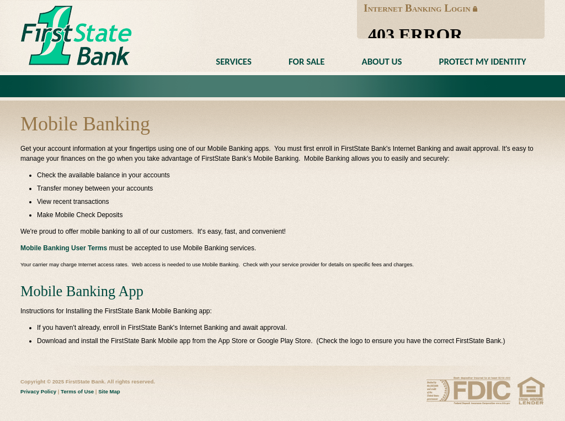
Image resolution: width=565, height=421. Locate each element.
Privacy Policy (38, 391)
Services (234, 61)
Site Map (109, 391)
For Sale (306, 61)
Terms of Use (77, 391)
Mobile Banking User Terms (63, 248)
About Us (382, 61)
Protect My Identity (482, 61)
